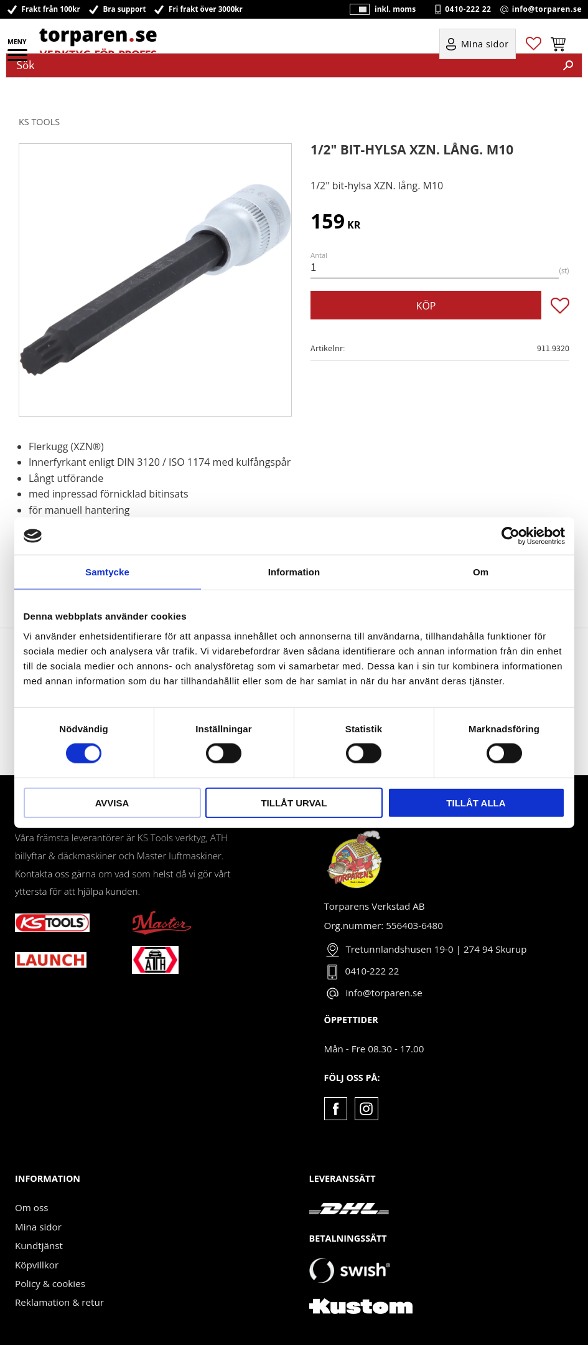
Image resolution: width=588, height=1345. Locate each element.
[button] (18, 59)
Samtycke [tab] (107, 572)
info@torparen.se (547, 9)
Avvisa (112, 802)
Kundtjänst (39, 1245)
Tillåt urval (294, 802)
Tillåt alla (475, 802)
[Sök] (568, 65)
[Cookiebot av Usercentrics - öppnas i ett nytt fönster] (510, 536)
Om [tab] (480, 572)
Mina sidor (38, 1226)
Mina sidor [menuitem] (485, 44)
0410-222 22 (468, 9)
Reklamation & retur (59, 1302)
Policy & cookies (50, 1283)
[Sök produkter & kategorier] (280, 65)
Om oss (31, 1207)
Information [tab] (294, 572)
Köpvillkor (36, 1264)
